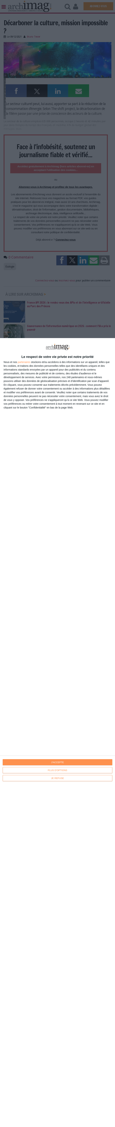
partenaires (24, 362)
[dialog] (57, 732)
